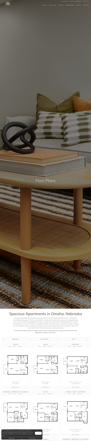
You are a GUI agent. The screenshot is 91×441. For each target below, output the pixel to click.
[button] (16, 339)
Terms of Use (12, 438)
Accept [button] (38, 433)
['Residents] (86, 4)
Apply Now (86, 1)
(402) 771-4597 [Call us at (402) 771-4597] (64, 1)
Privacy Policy (32, 438)
